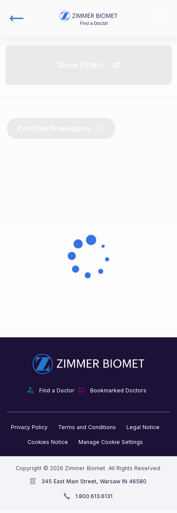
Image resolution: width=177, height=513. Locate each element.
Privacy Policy (29, 427)
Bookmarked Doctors (162, 18)
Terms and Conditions (87, 427)
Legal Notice (143, 427)
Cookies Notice (47, 442)
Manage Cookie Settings (110, 442)
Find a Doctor (57, 390)
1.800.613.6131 (93, 496)
